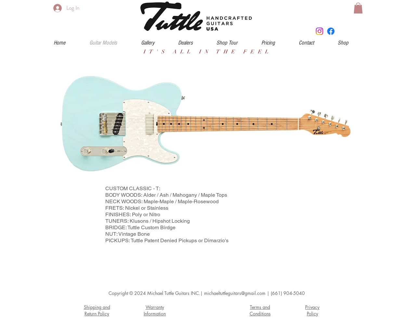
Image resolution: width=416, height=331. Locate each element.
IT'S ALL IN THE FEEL (208, 51)
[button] (358, 8)
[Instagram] (319, 31)
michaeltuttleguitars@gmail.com (235, 293)
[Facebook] (331, 31)
